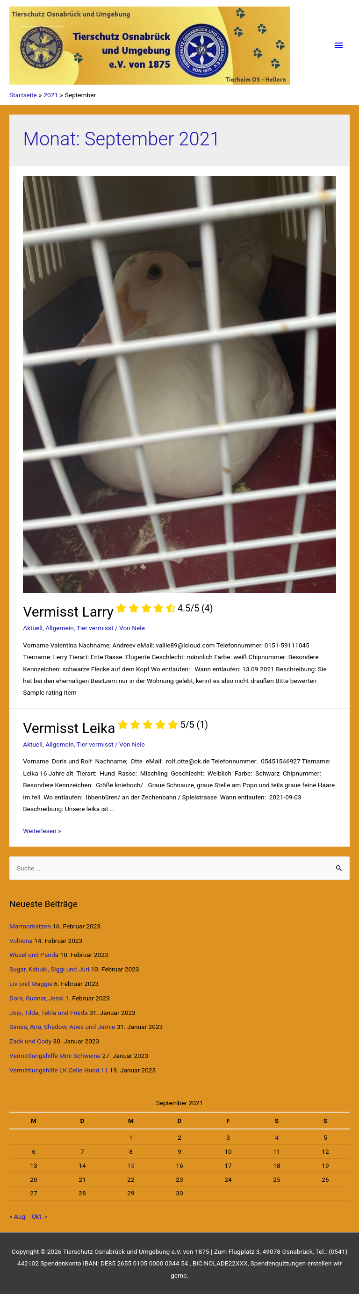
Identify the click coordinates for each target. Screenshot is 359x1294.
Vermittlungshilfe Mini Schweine (55, 1055)
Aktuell (33, 628)
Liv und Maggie (30, 983)
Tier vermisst (95, 628)
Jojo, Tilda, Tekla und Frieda (48, 1012)
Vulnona (21, 940)
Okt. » (40, 1216)
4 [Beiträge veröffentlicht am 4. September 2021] (277, 1137)
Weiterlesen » (42, 830)
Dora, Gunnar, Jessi (36, 998)
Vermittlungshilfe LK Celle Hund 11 (58, 1070)
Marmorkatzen (30, 926)
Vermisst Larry (118, 612)
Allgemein (59, 628)
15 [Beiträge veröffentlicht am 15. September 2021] (130, 1165)
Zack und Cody (30, 1041)
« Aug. (18, 1216)
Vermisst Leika (115, 728)
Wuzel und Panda (33, 954)
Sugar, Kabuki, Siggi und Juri (49, 969)
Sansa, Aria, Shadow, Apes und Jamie (62, 1026)
